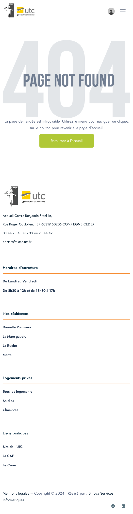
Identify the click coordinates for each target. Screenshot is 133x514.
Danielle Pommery (17, 327)
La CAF (8, 455)
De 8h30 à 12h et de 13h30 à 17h (29, 290)
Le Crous (10, 465)
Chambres (10, 409)
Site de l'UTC (13, 446)
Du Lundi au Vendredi (20, 281)
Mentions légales (16, 493)
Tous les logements (17, 391)
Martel (8, 354)
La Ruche (10, 345)
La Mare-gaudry (14, 336)
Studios (8, 400)
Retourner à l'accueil (67, 140)
